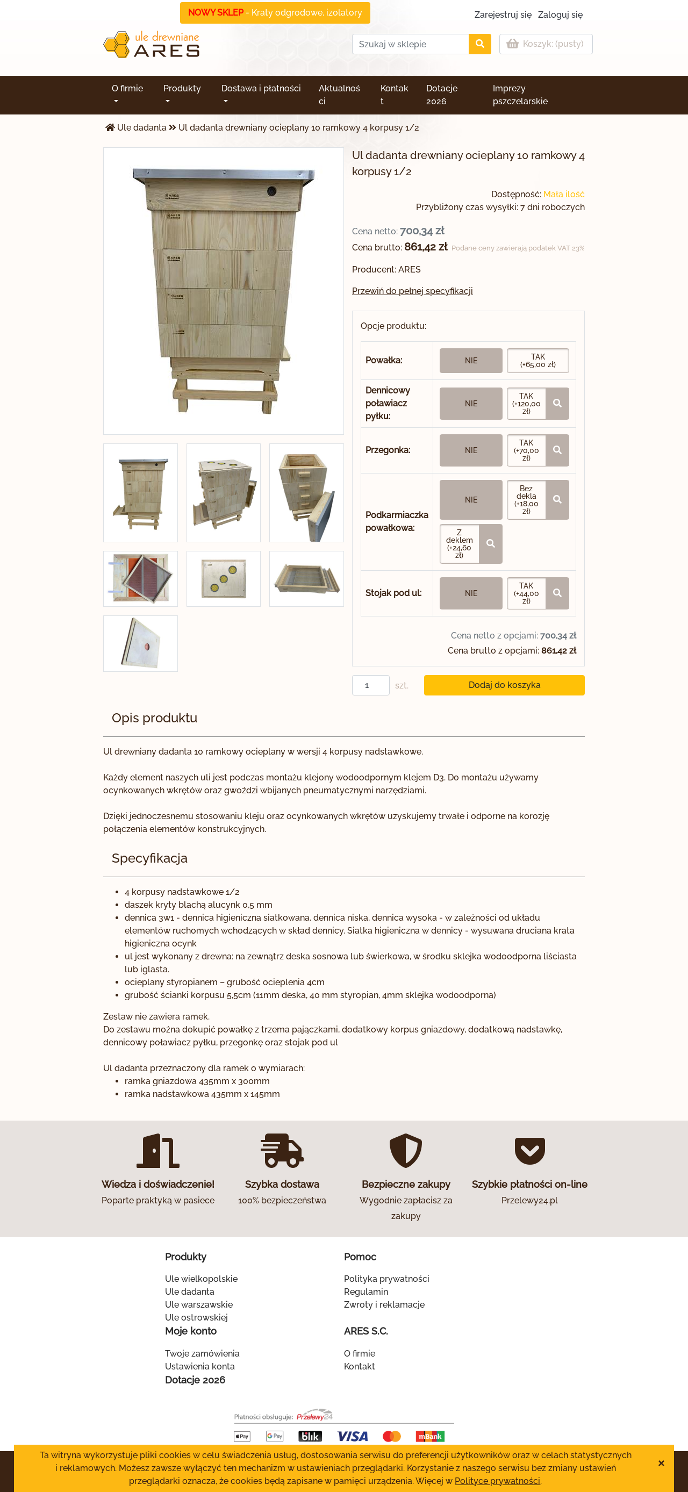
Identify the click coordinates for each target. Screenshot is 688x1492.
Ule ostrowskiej (196, 1317)
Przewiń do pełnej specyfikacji (412, 291)
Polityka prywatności (386, 1279)
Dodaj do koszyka (505, 685)
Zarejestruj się (503, 15)
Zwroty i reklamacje (384, 1305)
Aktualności (339, 94)
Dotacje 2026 (441, 94)
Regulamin (366, 1292)
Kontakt (394, 94)
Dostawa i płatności (261, 88)
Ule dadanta (142, 128)
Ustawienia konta (200, 1366)
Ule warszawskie (199, 1305)
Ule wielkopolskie (201, 1279)
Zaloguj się (560, 15)
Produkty (182, 88)
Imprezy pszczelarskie (520, 94)
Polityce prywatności (497, 1481)
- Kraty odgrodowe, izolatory (275, 13)
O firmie (127, 88)
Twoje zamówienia (202, 1353)
